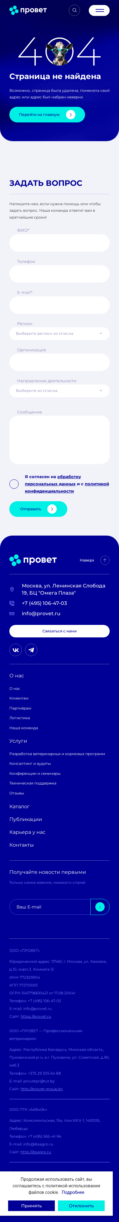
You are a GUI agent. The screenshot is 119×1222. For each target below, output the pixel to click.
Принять (31, 1206)
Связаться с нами (59, 631)
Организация (31, 349)
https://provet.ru (36, 1016)
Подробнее (73, 1192)
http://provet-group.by (42, 1088)
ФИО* (23, 230)
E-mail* (24, 292)
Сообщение (29, 411)
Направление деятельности (46, 380)
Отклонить (81, 1206)
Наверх (95, 560)
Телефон (26, 261)
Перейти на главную (47, 114)
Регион (24, 323)
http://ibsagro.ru (36, 1152)
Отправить (38, 509)
